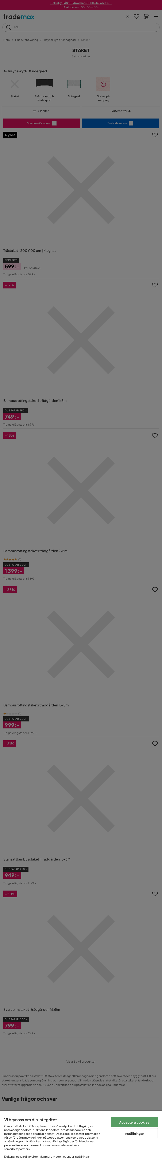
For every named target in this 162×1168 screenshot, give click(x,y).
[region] (81, 1139)
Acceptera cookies (134, 1122)
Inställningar (134, 1133)
